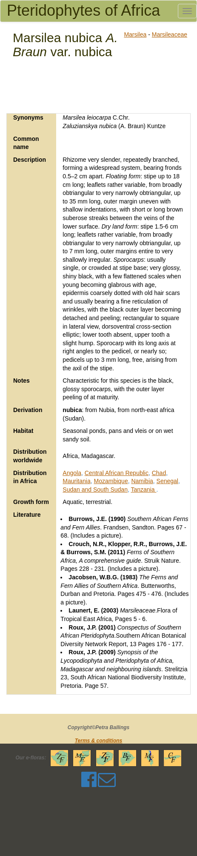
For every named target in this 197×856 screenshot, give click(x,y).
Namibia (142, 481)
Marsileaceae (169, 34)
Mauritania (76, 481)
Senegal (167, 481)
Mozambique (111, 481)
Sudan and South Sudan (95, 489)
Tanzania (143, 489)
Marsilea (135, 34)
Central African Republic (116, 473)
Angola (72, 473)
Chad (159, 473)
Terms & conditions (99, 741)
